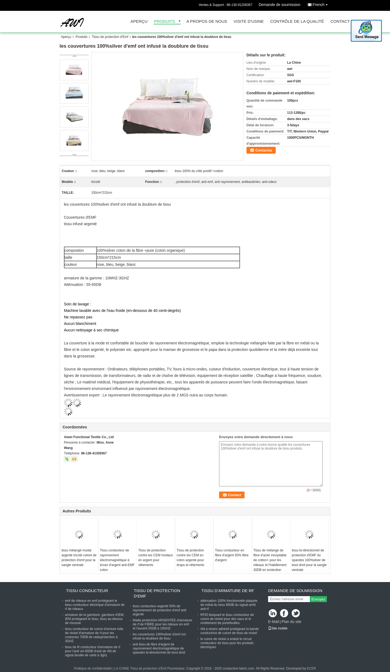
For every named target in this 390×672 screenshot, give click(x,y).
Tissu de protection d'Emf (110, 37)
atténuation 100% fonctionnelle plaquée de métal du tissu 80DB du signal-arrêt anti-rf (228, 605)
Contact (340, 22)
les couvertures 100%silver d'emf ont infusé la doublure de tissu (159, 636)
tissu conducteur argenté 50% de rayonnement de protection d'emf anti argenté (159, 610)
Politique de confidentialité (93, 668)
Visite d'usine (249, 22)
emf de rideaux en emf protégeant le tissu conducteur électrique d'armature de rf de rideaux (95, 605)
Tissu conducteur (87, 590)
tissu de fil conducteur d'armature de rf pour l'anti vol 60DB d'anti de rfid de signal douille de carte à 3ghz (92, 651)
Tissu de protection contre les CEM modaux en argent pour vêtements (155, 557)
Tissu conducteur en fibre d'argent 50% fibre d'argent (232, 555)
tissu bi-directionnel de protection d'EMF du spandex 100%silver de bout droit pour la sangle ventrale (309, 560)
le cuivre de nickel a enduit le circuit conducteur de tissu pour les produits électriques (226, 643)
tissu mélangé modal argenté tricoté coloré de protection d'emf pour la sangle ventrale (78, 557)
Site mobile (277, 628)
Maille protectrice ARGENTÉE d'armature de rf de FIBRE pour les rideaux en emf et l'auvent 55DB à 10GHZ (162, 624)
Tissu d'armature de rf (228, 590)
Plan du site (291, 621)
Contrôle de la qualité (297, 22)
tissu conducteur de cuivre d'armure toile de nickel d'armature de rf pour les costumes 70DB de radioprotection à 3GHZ (94, 635)
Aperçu (139, 22)
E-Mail (273, 621)
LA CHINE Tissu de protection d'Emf (141, 668)
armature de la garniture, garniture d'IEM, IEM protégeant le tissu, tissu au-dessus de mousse (94, 619)
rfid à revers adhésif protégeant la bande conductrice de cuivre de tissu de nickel (229, 631)
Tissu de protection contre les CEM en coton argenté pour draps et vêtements (190, 557)
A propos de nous (207, 22)
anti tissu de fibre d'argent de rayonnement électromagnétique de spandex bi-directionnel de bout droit (159, 648)
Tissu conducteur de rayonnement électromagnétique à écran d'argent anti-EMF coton (117, 560)
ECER (311, 668)
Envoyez (318, 599)
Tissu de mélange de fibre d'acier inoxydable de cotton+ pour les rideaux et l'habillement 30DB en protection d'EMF (270, 562)
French (321, 4)
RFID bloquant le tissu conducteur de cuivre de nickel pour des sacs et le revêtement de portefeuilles (227, 619)
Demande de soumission (279, 4)
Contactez (263, 150)
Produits (164, 22)
